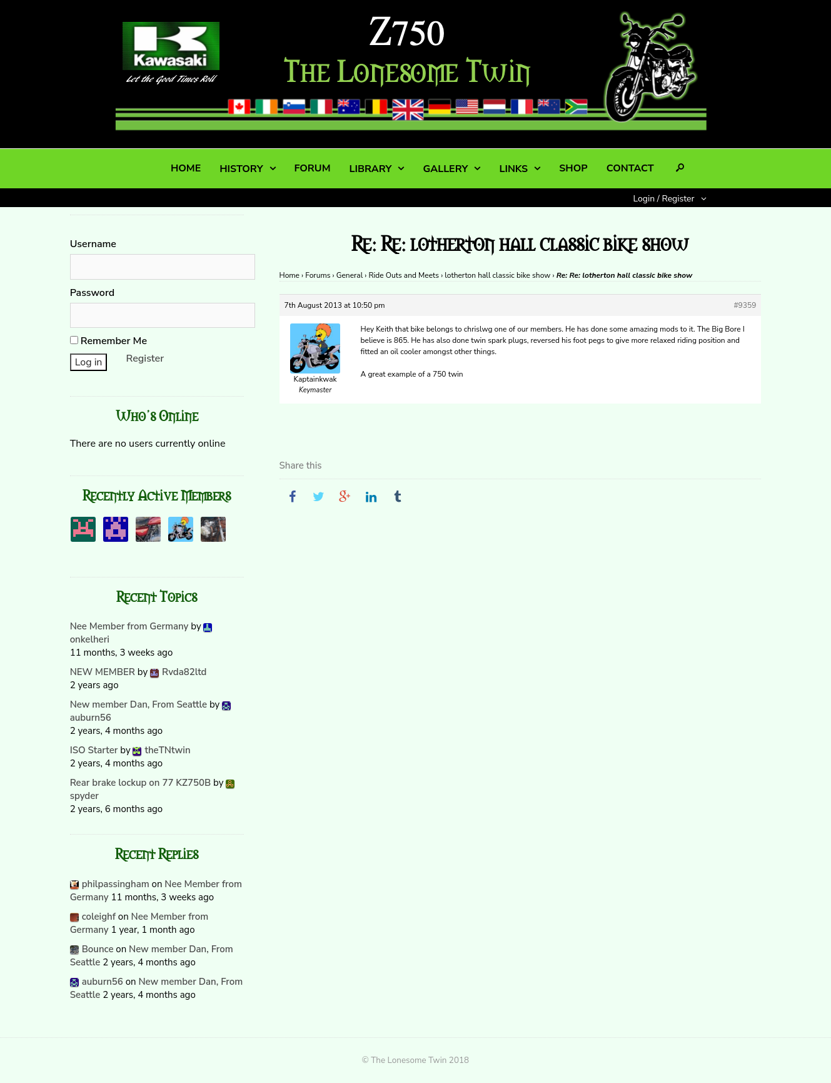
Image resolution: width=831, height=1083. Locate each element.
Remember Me (108, 341)
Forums (317, 275)
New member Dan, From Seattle (138, 704)
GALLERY (445, 169)
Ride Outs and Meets (404, 275)
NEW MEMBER (102, 672)
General (349, 275)
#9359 (744, 305)
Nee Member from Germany (129, 626)
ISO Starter (94, 750)
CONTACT (630, 168)
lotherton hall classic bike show (497, 275)
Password (92, 293)
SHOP (573, 168)
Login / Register (664, 199)
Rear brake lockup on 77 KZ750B (140, 782)
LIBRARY (371, 169)
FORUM (313, 168)
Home (290, 275)
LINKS (513, 169)
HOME (186, 168)
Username (93, 244)
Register (145, 358)
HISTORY (241, 169)
